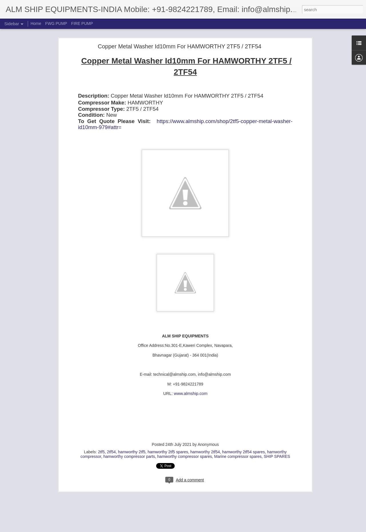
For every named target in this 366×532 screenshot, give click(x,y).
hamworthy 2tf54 (205, 410)
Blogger (201, 529)
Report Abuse (217, 529)
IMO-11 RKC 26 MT (115, 482)
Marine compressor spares (238, 415)
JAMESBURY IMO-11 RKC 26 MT (174, 487)
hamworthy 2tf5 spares (168, 410)
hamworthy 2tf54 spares (243, 410)
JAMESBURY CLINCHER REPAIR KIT (107, 487)
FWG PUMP (56, 23)
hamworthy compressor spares (184, 415)
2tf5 (101, 410)
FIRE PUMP (82, 23)
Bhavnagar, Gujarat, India (179, 475)
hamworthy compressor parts (129, 415)
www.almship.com (190, 352)
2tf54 (111, 410)
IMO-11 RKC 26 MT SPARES (221, 482)
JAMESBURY (262, 482)
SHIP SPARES (277, 415)
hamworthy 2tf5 (132, 410)
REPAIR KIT (199, 491)
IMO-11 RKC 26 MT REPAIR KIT (164, 482)
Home (36, 23)
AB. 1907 (87, 482)
